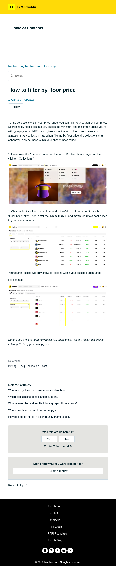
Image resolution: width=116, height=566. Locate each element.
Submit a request (58, 470)
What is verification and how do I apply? (32, 410)
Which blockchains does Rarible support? (33, 396)
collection (33, 366)
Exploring (50, 66)
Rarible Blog (55, 540)
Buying (12, 366)
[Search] (33, 76)
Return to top (18, 485)
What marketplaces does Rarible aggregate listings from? (42, 403)
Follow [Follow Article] (16, 106)
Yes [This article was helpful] (49, 439)
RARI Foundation (58, 533)
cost (44, 366)
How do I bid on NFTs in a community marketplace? (39, 416)
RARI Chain (55, 526)
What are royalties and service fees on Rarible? (36, 390)
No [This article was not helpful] (66, 439)
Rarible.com (55, 506)
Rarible (12, 66)
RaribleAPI (54, 520)
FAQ (22, 366)
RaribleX (53, 513)
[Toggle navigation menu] (102, 7)
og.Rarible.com (30, 66)
